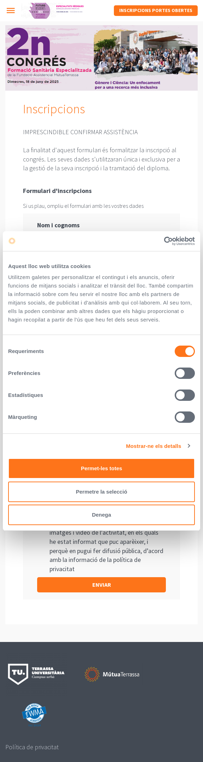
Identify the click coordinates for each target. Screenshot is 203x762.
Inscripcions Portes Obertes (155, 10)
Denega (101, 515)
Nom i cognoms (58, 225)
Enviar (101, 584)
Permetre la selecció (101, 492)
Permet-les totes (101, 468)
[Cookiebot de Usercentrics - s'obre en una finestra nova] (164, 241)
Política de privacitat (32, 747)
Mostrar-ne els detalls (153, 446)
